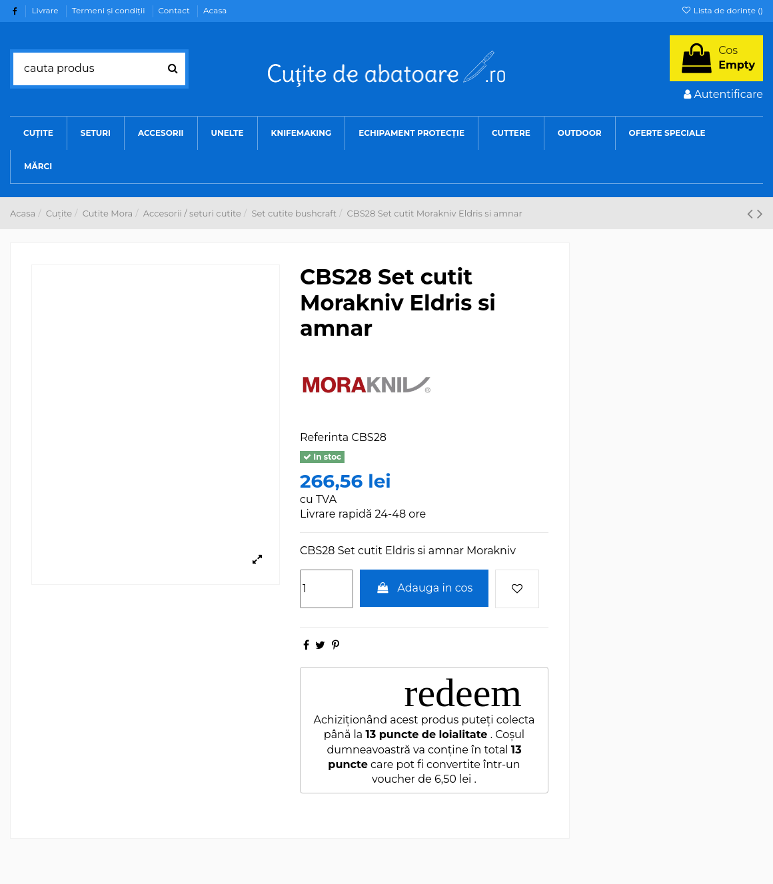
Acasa (215, 10)
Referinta (324, 437)
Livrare (45, 10)
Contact (175, 10)
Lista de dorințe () (722, 10)
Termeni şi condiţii (109, 10)
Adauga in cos (424, 588)
